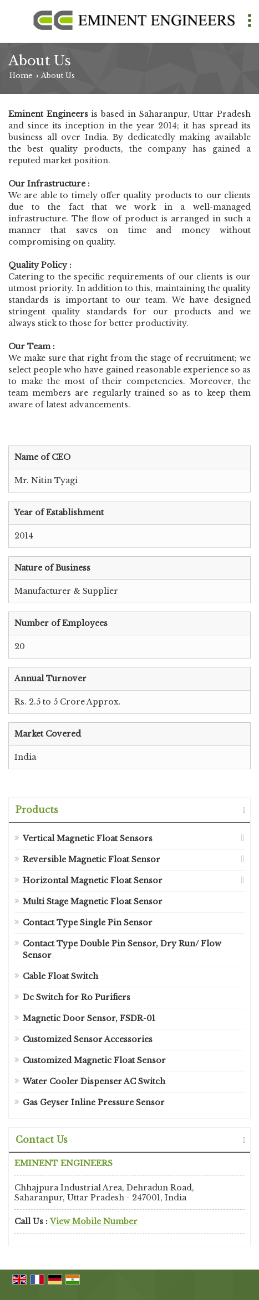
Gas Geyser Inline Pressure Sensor (94, 1102)
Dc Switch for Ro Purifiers (76, 997)
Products (37, 809)
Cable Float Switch (60, 976)
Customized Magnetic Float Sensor (94, 1060)
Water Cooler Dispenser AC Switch (94, 1081)
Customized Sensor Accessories (88, 1039)
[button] (94, 1221)
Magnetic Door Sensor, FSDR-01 (89, 1018)
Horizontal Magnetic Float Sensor (92, 880)
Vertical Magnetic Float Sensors (88, 838)
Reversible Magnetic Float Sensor (91, 859)
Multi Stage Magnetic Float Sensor (92, 902)
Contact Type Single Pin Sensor (88, 923)
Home (21, 75)
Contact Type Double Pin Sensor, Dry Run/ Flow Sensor (122, 949)
